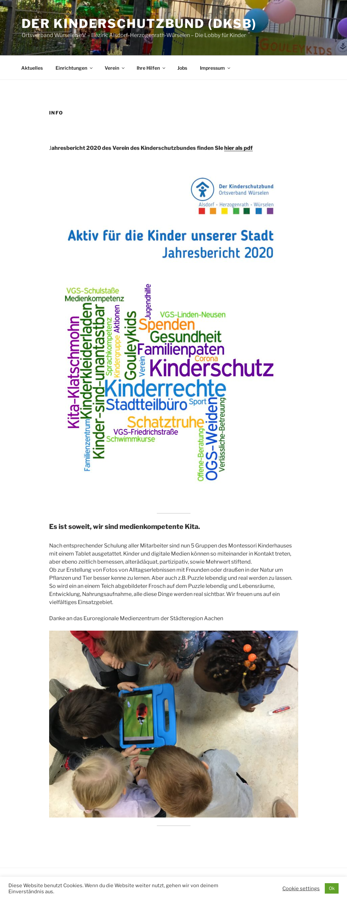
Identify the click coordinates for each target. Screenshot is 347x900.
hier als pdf (238, 148)
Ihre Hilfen (151, 68)
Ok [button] (332, 888)
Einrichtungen (75, 68)
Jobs (182, 68)
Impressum (215, 68)
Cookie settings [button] (301, 889)
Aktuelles (32, 68)
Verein (115, 68)
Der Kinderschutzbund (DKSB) (139, 23)
